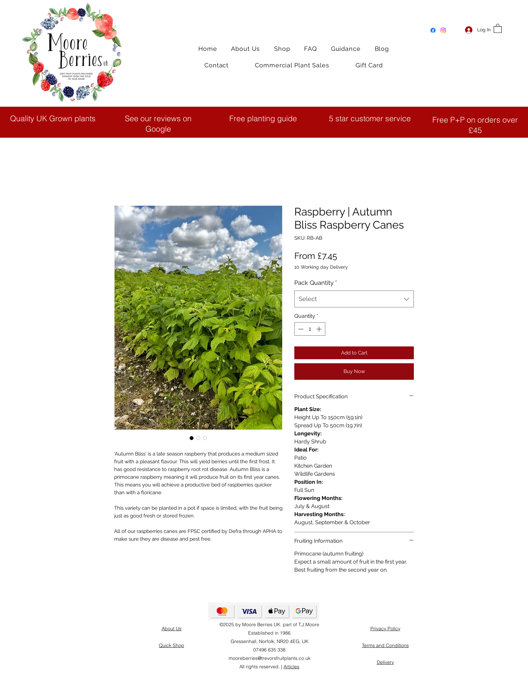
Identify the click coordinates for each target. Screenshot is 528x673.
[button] (498, 28)
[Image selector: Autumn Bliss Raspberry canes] (191, 438)
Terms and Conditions (385, 645)
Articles (291, 667)
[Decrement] (300, 329)
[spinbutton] (310, 329)
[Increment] (319, 329)
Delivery (385, 662)
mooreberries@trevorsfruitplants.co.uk (269, 658)
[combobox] (354, 299)
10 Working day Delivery (321, 267)
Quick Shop (171, 645)
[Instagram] (443, 30)
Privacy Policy (385, 629)
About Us (172, 629)
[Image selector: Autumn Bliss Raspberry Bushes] (198, 438)
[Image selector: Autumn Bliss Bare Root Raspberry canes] (205, 438)
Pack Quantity (315, 282)
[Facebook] (433, 30)
